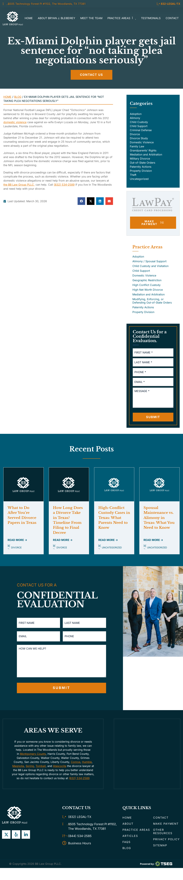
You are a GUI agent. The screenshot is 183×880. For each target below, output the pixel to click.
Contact (172, 18)
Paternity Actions (140, 166)
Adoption (136, 114)
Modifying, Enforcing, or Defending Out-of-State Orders (152, 300)
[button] (81, 201)
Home (29, 18)
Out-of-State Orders (142, 162)
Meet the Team (91, 18)
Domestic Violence (142, 142)
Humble (87, 762)
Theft (133, 174)
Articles (130, 836)
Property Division (141, 170)
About (127, 823)
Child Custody (139, 122)
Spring (30, 766)
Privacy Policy (166, 839)
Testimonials (151, 18)
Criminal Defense (141, 130)
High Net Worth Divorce (147, 289)
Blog (17, 96)
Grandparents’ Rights (143, 150)
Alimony (135, 118)
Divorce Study (139, 138)
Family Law (137, 146)
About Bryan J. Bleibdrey (56, 18)
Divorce (135, 134)
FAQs (126, 842)
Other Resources (162, 831)
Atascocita (59, 766)
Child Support (138, 126)
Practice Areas (121, 18)
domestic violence (14, 122)
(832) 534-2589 (64, 184)
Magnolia (18, 766)
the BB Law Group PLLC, (19, 184)
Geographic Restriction (146, 280)
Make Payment (166, 823)
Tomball (41, 766)
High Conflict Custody (146, 285)
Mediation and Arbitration (146, 154)
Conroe (75, 762)
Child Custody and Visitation (150, 266)
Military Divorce (140, 158)
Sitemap (160, 845)
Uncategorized (139, 179)
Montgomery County (33, 753)
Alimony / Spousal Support (149, 261)
